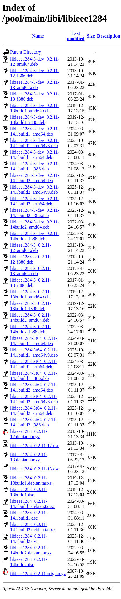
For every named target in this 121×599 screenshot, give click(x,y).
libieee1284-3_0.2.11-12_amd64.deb (30, 248)
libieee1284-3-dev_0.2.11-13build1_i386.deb (34, 120)
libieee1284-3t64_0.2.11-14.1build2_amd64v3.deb (34, 399)
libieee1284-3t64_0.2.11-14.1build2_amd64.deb (33, 387)
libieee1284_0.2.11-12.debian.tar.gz (28, 434)
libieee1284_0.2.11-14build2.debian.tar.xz (31, 550)
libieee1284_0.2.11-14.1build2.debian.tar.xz (32, 527)
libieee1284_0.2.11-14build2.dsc (28, 562)
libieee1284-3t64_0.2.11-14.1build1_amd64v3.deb (34, 352)
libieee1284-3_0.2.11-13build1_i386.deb (30, 306)
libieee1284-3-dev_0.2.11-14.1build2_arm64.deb (34, 201)
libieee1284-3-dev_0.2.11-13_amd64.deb (34, 85)
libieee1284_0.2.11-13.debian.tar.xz (28, 457)
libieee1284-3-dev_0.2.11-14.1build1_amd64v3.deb (34, 143)
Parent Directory (25, 51)
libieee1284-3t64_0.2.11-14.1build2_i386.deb (33, 422)
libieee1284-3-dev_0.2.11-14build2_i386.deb (34, 236)
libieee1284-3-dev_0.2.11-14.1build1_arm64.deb (34, 155)
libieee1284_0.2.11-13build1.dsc (28, 492)
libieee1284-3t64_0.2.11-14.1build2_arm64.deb (33, 411)
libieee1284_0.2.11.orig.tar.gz (38, 573)
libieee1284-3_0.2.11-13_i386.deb (30, 283)
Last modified (75, 36)
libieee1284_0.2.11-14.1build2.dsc (28, 539)
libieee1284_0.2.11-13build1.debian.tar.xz (31, 480)
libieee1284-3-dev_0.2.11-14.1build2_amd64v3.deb (34, 189)
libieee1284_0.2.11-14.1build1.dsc (28, 515)
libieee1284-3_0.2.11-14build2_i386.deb (30, 329)
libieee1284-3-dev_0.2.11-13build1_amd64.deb (34, 108)
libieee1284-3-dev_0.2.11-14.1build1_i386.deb (34, 166)
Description (108, 35)
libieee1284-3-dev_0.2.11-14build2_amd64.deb (34, 224)
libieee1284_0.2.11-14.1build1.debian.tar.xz (32, 504)
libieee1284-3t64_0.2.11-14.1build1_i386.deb (33, 376)
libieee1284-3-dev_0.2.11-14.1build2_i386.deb (34, 213)
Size (91, 35)
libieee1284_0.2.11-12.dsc (34, 445)
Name (38, 35)
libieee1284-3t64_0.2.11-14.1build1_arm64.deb (33, 364)
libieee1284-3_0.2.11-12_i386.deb (30, 259)
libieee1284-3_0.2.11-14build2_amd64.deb (30, 317)
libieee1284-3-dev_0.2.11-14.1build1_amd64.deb (34, 131)
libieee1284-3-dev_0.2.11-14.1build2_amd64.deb (34, 178)
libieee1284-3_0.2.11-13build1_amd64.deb (30, 294)
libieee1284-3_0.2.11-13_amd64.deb (30, 271)
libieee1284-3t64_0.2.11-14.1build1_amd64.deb (33, 341)
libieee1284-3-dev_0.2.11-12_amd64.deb (34, 61)
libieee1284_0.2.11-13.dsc (34, 468)
